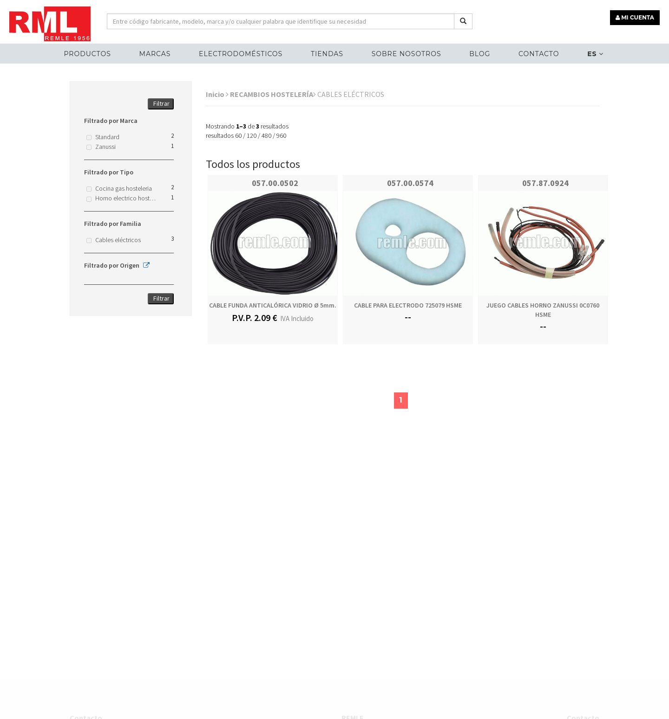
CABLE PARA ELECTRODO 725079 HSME (408, 305)
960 (281, 135)
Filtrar (161, 103)
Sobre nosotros (406, 54)
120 (251, 135)
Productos (87, 54)
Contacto (538, 54)
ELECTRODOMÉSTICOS (240, 54)
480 (266, 135)
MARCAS (155, 54)
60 (238, 135)
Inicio (217, 94)
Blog (479, 54)
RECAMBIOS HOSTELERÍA (273, 94)
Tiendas (327, 54)
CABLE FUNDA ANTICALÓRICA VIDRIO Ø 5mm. (272, 305)
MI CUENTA (635, 17)
